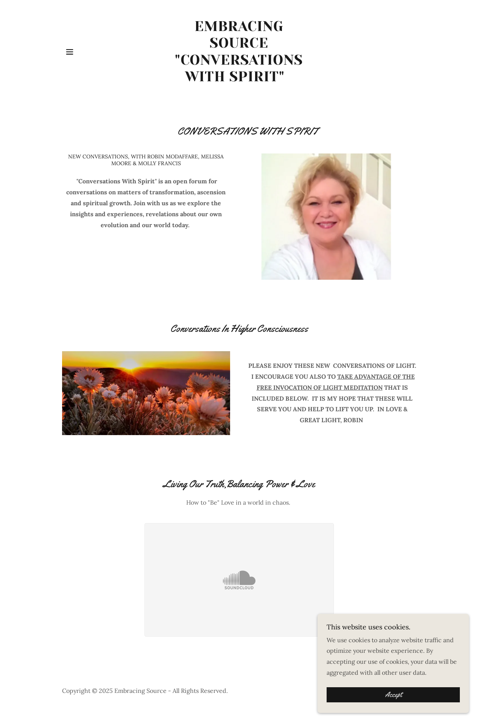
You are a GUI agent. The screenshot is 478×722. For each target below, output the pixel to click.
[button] (69, 51)
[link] (239, 79)
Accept (393, 694)
